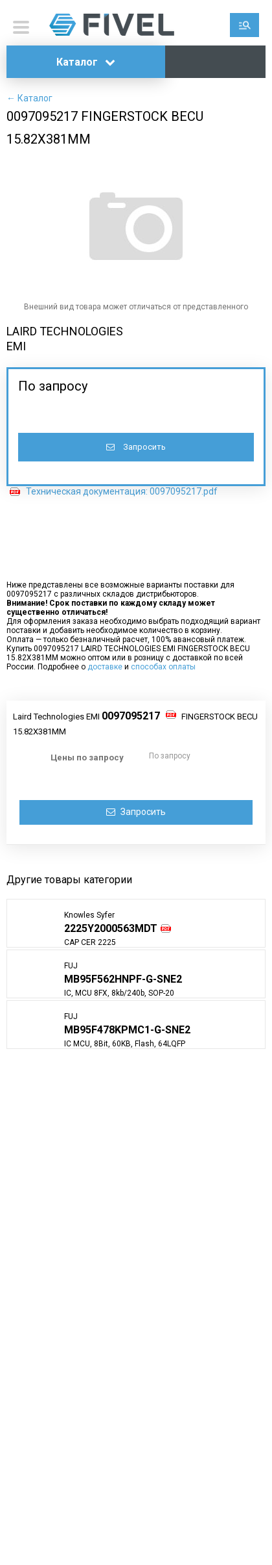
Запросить (136, 447)
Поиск (244, 25)
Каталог (85, 62)
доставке (104, 666)
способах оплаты (163, 666)
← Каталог (29, 98)
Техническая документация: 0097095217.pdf (122, 491)
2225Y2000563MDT (110, 928)
